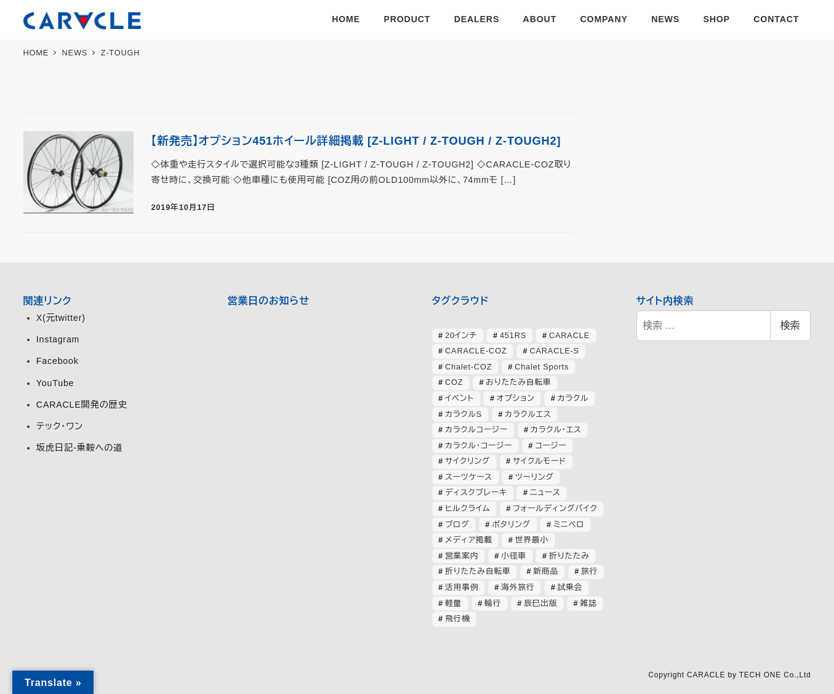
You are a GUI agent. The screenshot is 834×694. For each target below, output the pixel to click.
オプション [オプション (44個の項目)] (516, 398)
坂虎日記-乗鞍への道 (79, 448)
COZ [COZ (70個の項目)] (454, 382)
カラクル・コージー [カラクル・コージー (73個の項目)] (478, 445)
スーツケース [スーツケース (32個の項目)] (468, 477)
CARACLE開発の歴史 (81, 405)
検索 (790, 325)
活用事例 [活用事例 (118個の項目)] (461, 587)
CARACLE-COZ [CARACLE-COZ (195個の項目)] (476, 350)
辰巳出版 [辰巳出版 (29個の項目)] (540, 603)
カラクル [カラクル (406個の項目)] (573, 398)
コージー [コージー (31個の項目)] (550, 445)
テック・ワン (59, 426)
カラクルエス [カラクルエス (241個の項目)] (528, 414)
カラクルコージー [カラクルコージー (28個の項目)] (476, 429)
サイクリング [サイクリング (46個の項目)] (467, 461)
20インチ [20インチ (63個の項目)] (461, 335)
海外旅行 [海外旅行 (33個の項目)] (517, 587)
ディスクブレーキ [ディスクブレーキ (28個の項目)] (476, 492)
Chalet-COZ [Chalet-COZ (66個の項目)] (468, 366)
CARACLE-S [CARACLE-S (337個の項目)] (554, 350)
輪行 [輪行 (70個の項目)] (492, 603)
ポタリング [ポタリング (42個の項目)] (511, 524)
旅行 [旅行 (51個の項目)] (589, 571)
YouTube (55, 383)
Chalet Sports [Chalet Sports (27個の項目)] (542, 366)
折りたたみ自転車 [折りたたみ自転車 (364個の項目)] (477, 571)
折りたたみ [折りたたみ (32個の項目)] (569, 555)
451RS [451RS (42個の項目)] (513, 335)
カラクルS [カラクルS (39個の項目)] (463, 414)
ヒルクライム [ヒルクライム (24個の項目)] (467, 508)
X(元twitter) (61, 318)
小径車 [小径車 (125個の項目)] (513, 555)
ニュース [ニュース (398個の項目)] (545, 492)
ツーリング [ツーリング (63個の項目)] (534, 477)
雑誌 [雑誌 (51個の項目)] (588, 603)
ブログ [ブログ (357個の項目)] (457, 524)
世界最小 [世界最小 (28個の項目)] (531, 539)
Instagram (57, 339)
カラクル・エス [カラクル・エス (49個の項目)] (556, 429)
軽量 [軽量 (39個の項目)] (453, 603)
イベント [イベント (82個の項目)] (459, 398)
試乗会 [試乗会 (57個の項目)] (570, 587)
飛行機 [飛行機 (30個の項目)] (457, 618)
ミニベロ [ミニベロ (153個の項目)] (569, 524)
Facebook (57, 361)
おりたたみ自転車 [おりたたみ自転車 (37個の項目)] (518, 382)
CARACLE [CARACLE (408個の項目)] (569, 335)
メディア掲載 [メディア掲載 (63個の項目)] (468, 539)
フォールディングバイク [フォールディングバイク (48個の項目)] (555, 508)
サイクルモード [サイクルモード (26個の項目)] (539, 461)
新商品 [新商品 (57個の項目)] (545, 571)
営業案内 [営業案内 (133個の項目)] (461, 555)
